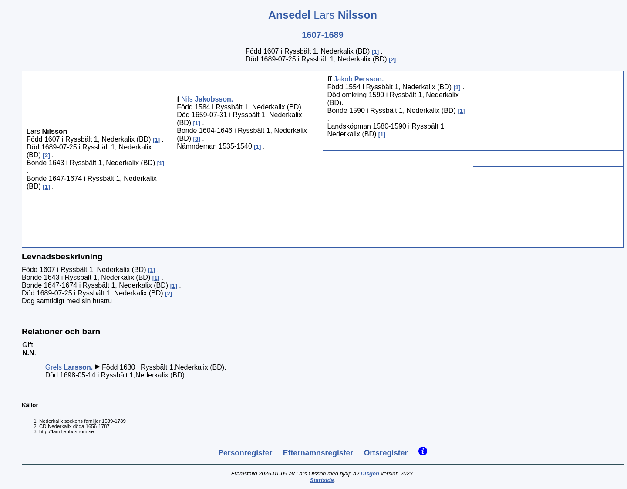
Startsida (322, 480)
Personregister (245, 452)
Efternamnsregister (318, 452)
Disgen (370, 473)
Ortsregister (386, 452)
